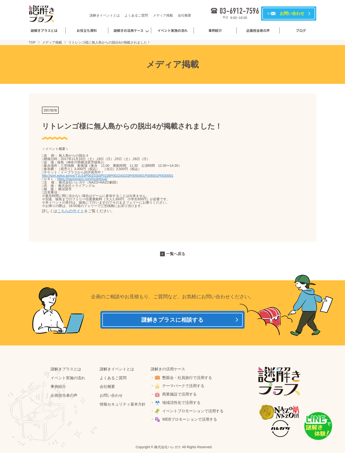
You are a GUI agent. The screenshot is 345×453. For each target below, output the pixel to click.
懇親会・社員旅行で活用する (188, 379)
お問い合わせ (111, 397)
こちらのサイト (70, 211)
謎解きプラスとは (44, 30)
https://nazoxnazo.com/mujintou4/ (82, 179)
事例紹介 (215, 30)
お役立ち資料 (87, 30)
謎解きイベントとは (105, 15)
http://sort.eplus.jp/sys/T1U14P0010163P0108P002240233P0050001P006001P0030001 (107, 175)
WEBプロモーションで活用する (190, 421)
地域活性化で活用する (182, 404)
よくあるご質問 (136, 15)
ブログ (301, 30)
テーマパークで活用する (184, 387)
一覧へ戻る (175, 254)
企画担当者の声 (258, 30)
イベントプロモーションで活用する (193, 412)
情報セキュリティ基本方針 (123, 406)
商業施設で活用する (180, 396)
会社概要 (184, 15)
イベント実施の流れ (172, 30)
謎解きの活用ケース (129, 30)
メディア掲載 (163, 15)
